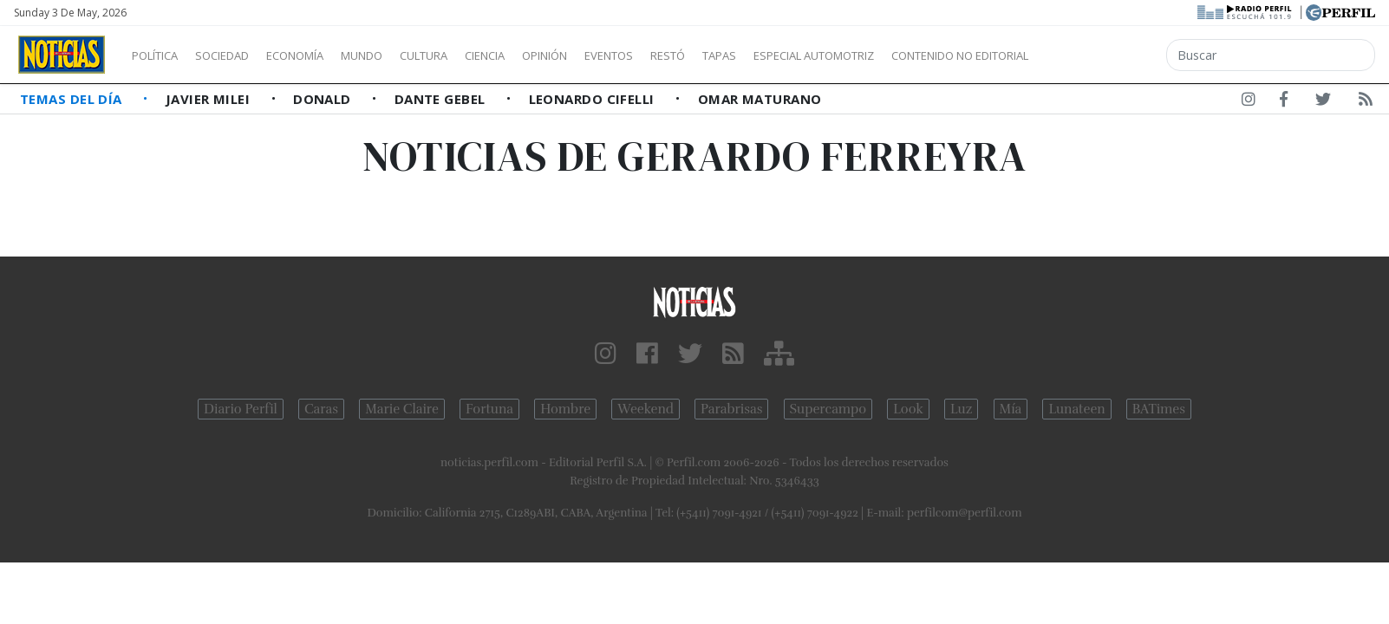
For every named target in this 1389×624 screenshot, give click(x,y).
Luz (961, 409)
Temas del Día (73, 98)
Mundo (401, 55)
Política (161, 55)
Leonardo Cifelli (594, 98)
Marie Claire (402, 409)
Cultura (473, 55)
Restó (759, 55)
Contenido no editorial (1108, 55)
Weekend (645, 409)
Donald (324, 98)
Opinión (615, 55)
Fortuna (489, 409)
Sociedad (240, 55)
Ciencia (545, 55)
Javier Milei (210, 98)
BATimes (1158, 409)
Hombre (565, 409)
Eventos (691, 55)
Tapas (818, 55)
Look (908, 409)
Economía (324, 55)
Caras (321, 409)
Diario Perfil (240, 409)
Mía (1011, 409)
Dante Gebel (442, 98)
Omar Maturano (760, 98)
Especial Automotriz (929, 55)
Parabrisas (731, 409)
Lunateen (1076, 409)
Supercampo (828, 409)
